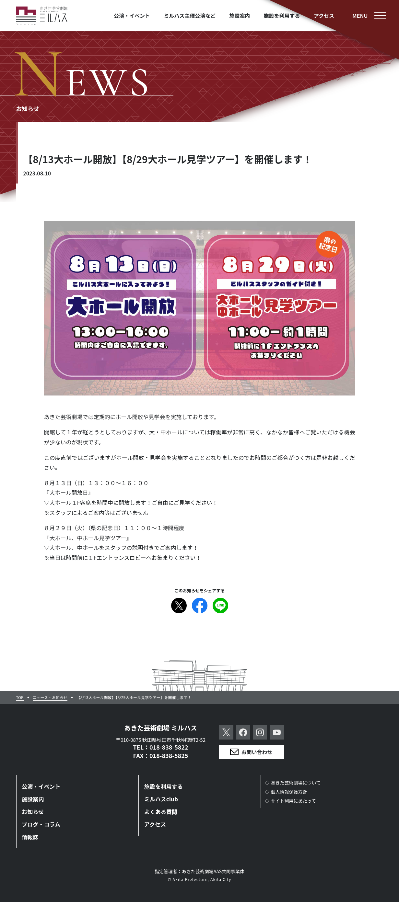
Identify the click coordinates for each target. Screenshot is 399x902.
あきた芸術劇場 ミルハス (160, 727)
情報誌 (30, 837)
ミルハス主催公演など (190, 15)
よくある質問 (160, 811)
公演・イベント (41, 786)
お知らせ (33, 811)
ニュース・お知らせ (50, 697)
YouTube (277, 732)
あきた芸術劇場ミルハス (42, 16)
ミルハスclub (161, 799)
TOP (19, 697)
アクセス (155, 824)
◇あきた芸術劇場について (293, 782)
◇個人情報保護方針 (286, 791)
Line (220, 605)
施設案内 (33, 799)
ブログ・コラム (41, 824)
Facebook (199, 605)
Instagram (260, 732)
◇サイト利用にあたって (290, 800)
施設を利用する (163, 786)
